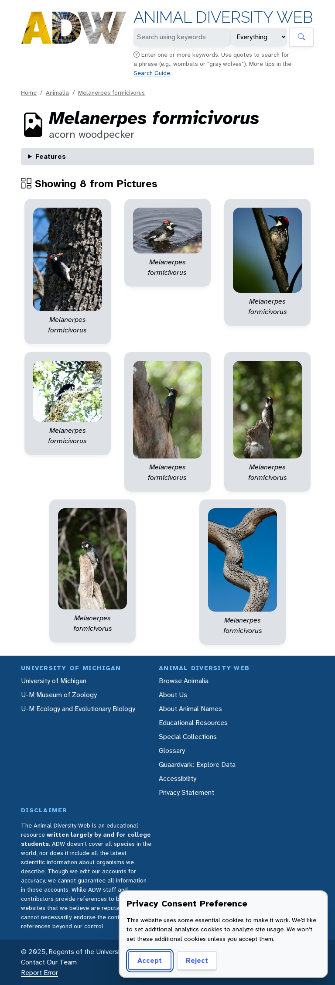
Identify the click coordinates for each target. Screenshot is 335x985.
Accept (149, 960)
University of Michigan (53, 680)
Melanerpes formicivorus (111, 92)
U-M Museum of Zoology (59, 694)
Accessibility (177, 778)
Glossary (172, 750)
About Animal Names (190, 708)
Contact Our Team (49, 962)
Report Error (39, 972)
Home (29, 92)
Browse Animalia (184, 680)
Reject (197, 960)
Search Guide (151, 73)
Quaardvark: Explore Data (197, 764)
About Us (173, 694)
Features (50, 156)
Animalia (57, 92)
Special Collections (188, 736)
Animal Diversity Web (223, 17)
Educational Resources (193, 722)
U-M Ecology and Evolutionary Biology (78, 708)
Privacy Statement (186, 792)
